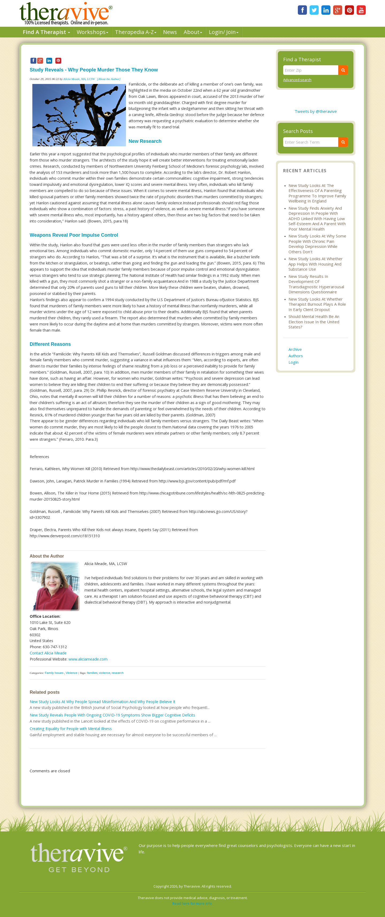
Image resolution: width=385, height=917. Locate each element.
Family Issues (54, 672)
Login (293, 362)
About (193, 32)
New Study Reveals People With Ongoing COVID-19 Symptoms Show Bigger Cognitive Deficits (112, 715)
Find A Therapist (46, 32)
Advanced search (297, 79)
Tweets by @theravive (316, 111)
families (92, 672)
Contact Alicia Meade (48, 652)
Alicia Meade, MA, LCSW (79, 78)
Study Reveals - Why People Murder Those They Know (94, 69)
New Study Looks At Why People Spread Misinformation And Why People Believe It (102, 701)
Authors (295, 355)
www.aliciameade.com (87, 659)
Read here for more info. (192, 903)
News (170, 32)
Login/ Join (223, 32)
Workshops (92, 32)
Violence (72, 672)
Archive (295, 349)
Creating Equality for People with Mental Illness (71, 728)
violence (104, 672)
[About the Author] (108, 78)
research (118, 672)
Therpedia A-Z (135, 32)
